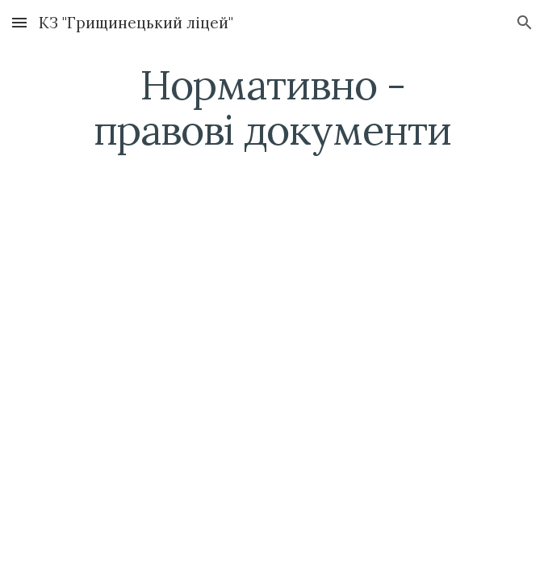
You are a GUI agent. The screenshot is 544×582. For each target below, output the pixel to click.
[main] (271, 107)
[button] (19, 22)
